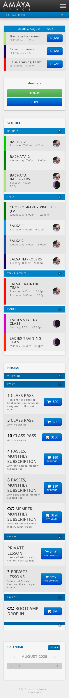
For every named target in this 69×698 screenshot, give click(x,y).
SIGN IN (34, 93)
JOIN (34, 102)
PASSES (34, 384)
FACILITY (34, 597)
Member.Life (44, 689)
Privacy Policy (34, 692)
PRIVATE (34, 537)
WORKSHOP (34, 376)
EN (62, 15)
